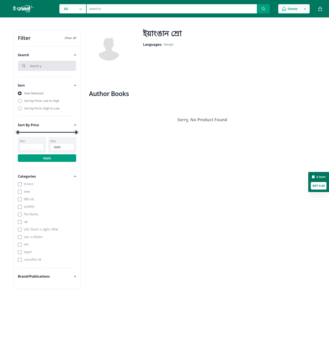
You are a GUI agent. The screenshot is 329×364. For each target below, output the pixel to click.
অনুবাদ (28, 252)
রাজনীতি (29, 207)
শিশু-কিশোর (31, 214)
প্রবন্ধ (27, 192)
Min (22, 141)
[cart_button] (320, 9)
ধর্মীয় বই (29, 199)
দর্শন (26, 245)
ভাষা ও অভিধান (33, 237)
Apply (47, 158)
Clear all (70, 38)
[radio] (47, 93)
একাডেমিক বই (32, 260)
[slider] (18, 132)
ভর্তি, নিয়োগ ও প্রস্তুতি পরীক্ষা (41, 229)
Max (53, 141)
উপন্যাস (28, 184)
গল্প (26, 222)
